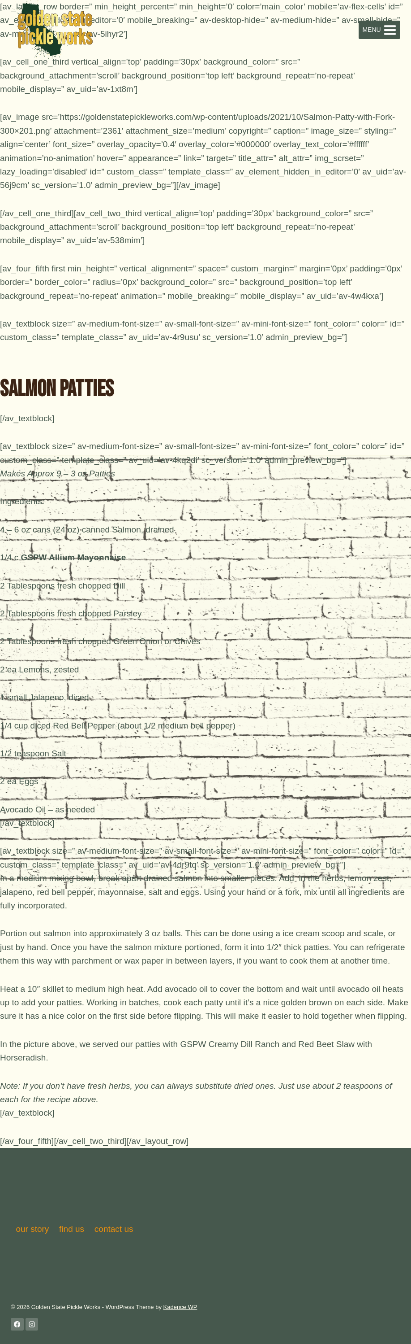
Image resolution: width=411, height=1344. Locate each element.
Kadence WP (180, 1307)
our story (32, 1229)
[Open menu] (379, 30)
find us (71, 1229)
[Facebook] (17, 1324)
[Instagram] (32, 1324)
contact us (113, 1229)
